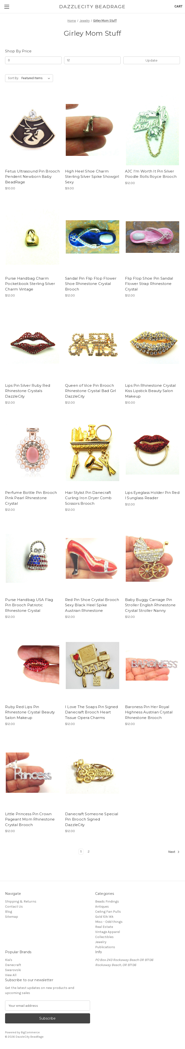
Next (174, 851)
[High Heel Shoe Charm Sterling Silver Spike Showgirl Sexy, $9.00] (92, 130)
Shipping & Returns (20, 901)
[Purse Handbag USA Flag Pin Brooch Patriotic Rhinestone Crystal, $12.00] (32, 558)
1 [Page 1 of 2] (80, 851)
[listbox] (37, 78)
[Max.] (92, 60)
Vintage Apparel (107, 932)
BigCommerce (30, 1032)
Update (151, 60)
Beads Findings (107, 901)
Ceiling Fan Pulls (108, 912)
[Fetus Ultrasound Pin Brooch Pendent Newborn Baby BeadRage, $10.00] (32, 130)
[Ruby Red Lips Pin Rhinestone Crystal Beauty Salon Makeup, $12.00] (32, 665)
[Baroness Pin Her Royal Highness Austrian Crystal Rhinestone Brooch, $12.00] (152, 665)
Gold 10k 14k (104, 917)
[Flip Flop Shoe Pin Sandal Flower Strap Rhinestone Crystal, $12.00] (152, 237)
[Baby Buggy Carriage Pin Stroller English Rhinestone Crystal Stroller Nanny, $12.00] (152, 558)
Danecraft (13, 965)
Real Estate (104, 927)
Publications (105, 947)
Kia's (8, 960)
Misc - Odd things (109, 922)
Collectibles (104, 937)
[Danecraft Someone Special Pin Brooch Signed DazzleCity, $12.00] (92, 772)
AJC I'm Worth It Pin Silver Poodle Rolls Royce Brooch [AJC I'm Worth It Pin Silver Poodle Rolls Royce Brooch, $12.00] (151, 174)
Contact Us (14, 906)
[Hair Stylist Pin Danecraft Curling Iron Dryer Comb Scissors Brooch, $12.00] (92, 451)
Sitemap (11, 917)
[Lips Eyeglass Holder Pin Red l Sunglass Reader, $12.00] (152, 451)
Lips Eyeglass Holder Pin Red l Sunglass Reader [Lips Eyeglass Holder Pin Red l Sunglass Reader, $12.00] (152, 495)
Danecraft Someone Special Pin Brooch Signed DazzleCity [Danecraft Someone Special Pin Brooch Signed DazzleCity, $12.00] (91, 819)
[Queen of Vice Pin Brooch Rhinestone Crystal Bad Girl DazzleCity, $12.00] (92, 344)
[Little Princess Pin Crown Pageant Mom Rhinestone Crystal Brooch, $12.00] (32, 772)
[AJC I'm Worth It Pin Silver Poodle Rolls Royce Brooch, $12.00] (152, 130)
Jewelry (100, 942)
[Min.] (33, 60)
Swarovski (13, 970)
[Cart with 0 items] (178, 6)
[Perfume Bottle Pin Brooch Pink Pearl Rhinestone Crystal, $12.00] (32, 451)
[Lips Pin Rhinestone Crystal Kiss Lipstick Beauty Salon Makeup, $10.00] (152, 344)
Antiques (102, 906)
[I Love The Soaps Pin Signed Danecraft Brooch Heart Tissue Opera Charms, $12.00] (92, 665)
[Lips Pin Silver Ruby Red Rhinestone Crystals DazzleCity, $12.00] (32, 344)
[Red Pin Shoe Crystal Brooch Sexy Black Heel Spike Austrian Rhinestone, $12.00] (92, 558)
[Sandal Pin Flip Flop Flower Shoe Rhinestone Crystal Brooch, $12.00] (92, 237)
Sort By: (13, 78)
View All (10, 975)
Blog (8, 912)
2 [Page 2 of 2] (89, 851)
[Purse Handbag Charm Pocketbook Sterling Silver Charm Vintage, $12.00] (32, 237)
